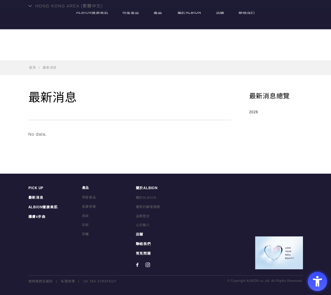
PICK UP (35, 188)
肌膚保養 (89, 206)
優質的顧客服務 (148, 206)
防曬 (85, 234)
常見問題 (143, 252)
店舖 (220, 52)
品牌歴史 (143, 216)
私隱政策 (68, 280)
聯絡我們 (248, 52)
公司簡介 (143, 225)
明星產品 (130, 52)
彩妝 (85, 225)
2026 (253, 112)
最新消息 (50, 67)
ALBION (165, 28)
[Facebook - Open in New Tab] (137, 263)
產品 (158, 52)
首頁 (32, 67)
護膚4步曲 (36, 215)
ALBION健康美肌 (90, 52)
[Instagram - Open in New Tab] (147, 263)
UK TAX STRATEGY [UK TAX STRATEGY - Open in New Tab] (100, 280)
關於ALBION (189, 52)
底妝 (85, 216)
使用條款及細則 (40, 280)
